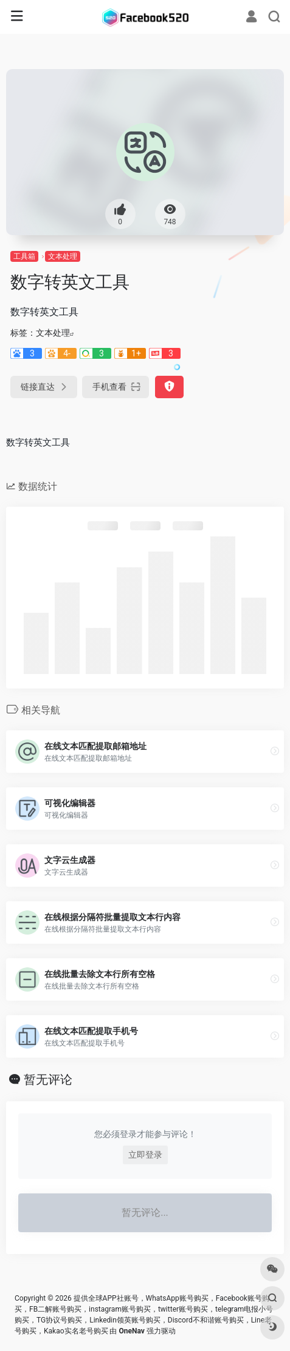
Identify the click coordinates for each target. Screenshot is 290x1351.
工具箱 (24, 256)
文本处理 (62, 256)
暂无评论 (48, 1079)
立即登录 (145, 1154)
